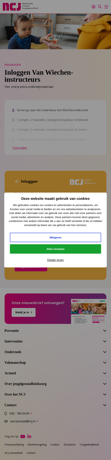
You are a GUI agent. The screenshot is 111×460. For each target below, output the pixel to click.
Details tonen (55, 260)
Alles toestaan (55, 248)
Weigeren (55, 237)
